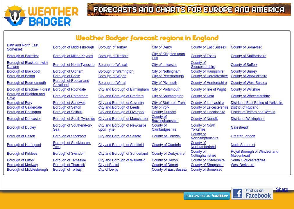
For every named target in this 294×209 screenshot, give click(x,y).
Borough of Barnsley (23, 56)
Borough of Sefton (67, 107)
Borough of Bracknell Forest (28, 89)
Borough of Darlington (24, 112)
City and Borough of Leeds (119, 107)
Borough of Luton (20, 160)
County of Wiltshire (245, 89)
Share (282, 189)
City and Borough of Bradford (121, 96)
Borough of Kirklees (22, 154)
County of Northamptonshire (204, 136)
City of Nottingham (166, 71)
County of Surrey (244, 71)
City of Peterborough (168, 76)
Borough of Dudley (21, 127)
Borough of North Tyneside (74, 65)
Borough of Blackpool (23, 71)
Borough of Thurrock (69, 165)
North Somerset (243, 145)
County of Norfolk (204, 119)
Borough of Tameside (69, 160)
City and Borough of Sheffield (121, 145)
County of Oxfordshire (208, 160)
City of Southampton (167, 96)
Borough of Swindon (69, 154)
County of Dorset (165, 165)
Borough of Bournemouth (26, 83)
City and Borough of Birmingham (123, 89)
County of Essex (203, 56)
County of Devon (165, 160)
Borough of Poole (66, 76)
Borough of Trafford (113, 56)
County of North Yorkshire (203, 127)
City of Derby (162, 47)
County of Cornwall (166, 136)
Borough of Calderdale (24, 107)
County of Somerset (246, 47)
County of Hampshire (207, 71)
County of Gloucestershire (203, 65)
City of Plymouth (164, 83)
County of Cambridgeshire (164, 127)
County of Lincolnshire (208, 112)
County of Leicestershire (209, 107)
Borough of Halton (21, 136)
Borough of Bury (19, 103)
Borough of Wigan (112, 76)
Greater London (243, 136)
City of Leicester (164, 65)
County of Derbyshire (168, 154)
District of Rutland (244, 107)
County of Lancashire (207, 103)
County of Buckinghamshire (165, 119)
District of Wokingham (247, 119)
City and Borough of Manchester (123, 119)
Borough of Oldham (68, 71)
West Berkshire (242, 165)
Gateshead (239, 127)
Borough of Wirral (112, 83)
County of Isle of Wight (208, 89)
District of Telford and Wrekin (253, 112)
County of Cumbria (166, 145)
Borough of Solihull (68, 112)
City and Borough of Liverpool (121, 112)
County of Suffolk (244, 65)
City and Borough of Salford (119, 136)
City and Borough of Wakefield (122, 160)
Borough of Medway (22, 165)
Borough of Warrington (115, 71)
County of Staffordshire (248, 56)
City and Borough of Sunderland (123, 154)
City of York (160, 107)
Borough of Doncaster (24, 119)
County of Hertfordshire (209, 83)
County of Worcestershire (250, 96)
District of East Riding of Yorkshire (257, 103)
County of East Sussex (208, 47)
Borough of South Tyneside (74, 119)
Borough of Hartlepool (24, 145)
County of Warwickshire (249, 76)
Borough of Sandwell (69, 103)
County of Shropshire (207, 165)
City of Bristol (108, 165)
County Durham (164, 112)
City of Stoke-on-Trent (169, 103)
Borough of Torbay (112, 47)
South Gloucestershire (248, 160)
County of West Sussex (249, 83)
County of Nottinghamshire (203, 153)
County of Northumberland (203, 145)
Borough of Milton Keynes (73, 56)
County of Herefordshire (209, 76)
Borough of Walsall (113, 65)
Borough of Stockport (69, 136)
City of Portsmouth (166, 89)
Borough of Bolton (21, 76)
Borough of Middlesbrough (73, 47)
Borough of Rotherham (70, 96)
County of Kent (202, 96)
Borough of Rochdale (69, 89)
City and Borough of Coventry (121, 103)
